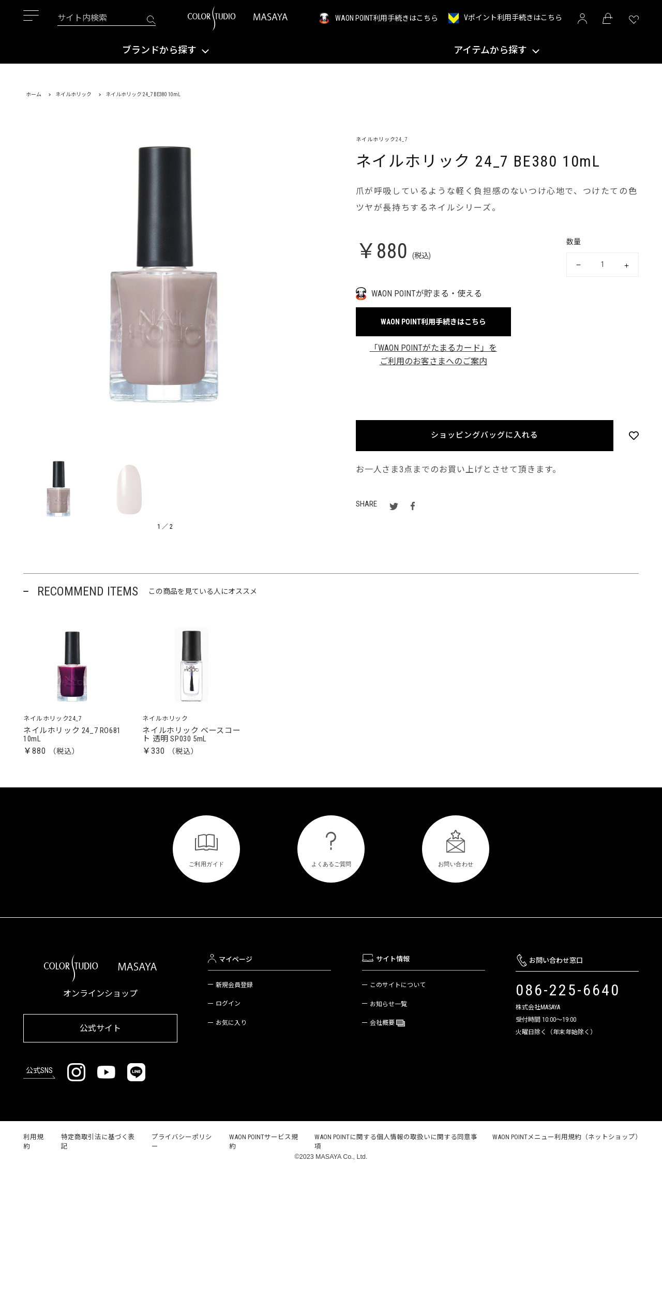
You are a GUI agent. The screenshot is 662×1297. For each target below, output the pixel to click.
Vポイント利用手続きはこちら (513, 17)
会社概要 (383, 1031)
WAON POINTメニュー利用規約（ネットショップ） (567, 1142)
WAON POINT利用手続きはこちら (386, 18)
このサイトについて (398, 992)
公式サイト (100, 1034)
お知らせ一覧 (388, 1012)
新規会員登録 (234, 992)
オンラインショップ (100, 1002)
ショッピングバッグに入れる (484, 435)
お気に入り (231, 1031)
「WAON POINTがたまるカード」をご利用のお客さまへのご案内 (433, 354)
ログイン (228, 1012)
